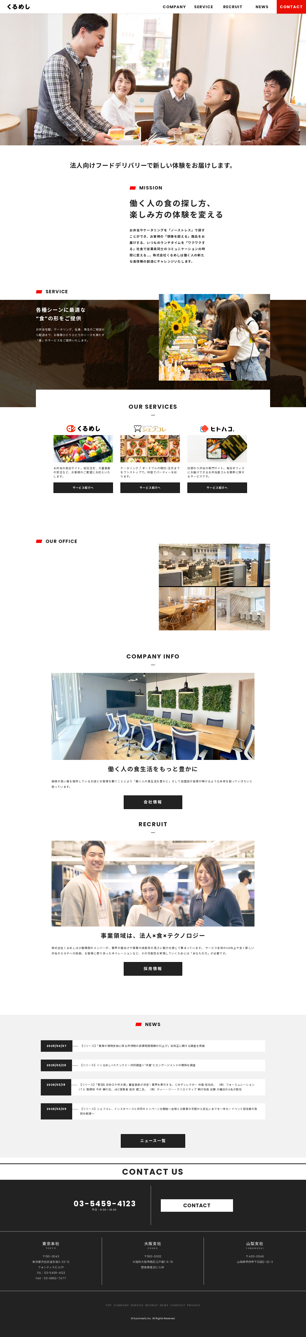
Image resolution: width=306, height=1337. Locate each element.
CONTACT (291, 7)
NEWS (262, 7)
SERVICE (203, 7)
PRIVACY (193, 1305)
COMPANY (174, 7)
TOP (109, 1305)
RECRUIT (233, 7)
